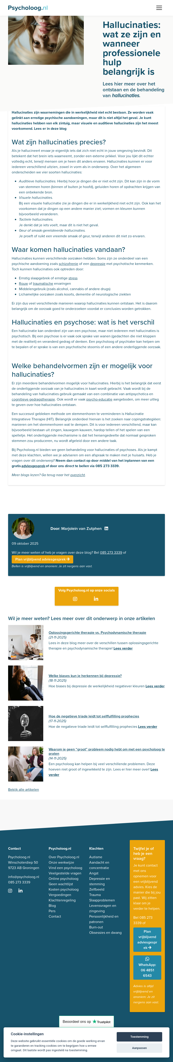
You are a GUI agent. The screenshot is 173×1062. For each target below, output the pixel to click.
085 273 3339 (111, 552)
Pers (52, 911)
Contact (55, 916)
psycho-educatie (99, 399)
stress (72, 278)
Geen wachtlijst (61, 884)
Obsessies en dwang (105, 932)
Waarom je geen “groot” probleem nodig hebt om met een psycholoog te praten (107, 751)
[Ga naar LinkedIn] (97, 599)
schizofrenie (68, 263)
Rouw (23, 283)
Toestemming (139, 1036)
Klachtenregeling (62, 900)
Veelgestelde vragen (65, 873)
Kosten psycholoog (64, 889)
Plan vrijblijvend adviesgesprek (42, 559)
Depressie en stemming (99, 881)
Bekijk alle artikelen (23, 789)
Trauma (95, 894)
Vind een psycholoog (65, 867)
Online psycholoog (63, 878)
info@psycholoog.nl (23, 876)
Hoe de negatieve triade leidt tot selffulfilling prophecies (94, 716)
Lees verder (123, 648)
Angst (93, 873)
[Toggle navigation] (159, 7)
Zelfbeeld (96, 889)
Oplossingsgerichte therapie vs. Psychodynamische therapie (97, 632)
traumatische (43, 283)
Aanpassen (139, 1048)
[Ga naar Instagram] (76, 599)
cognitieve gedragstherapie (33, 399)
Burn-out (96, 927)
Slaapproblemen (102, 900)
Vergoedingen (60, 894)
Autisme (95, 857)
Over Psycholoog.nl (64, 857)
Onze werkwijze (61, 862)
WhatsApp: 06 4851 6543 (147, 967)
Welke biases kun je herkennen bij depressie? (85, 675)
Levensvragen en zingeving (102, 908)
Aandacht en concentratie (99, 865)
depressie (97, 263)
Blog (52, 905)
